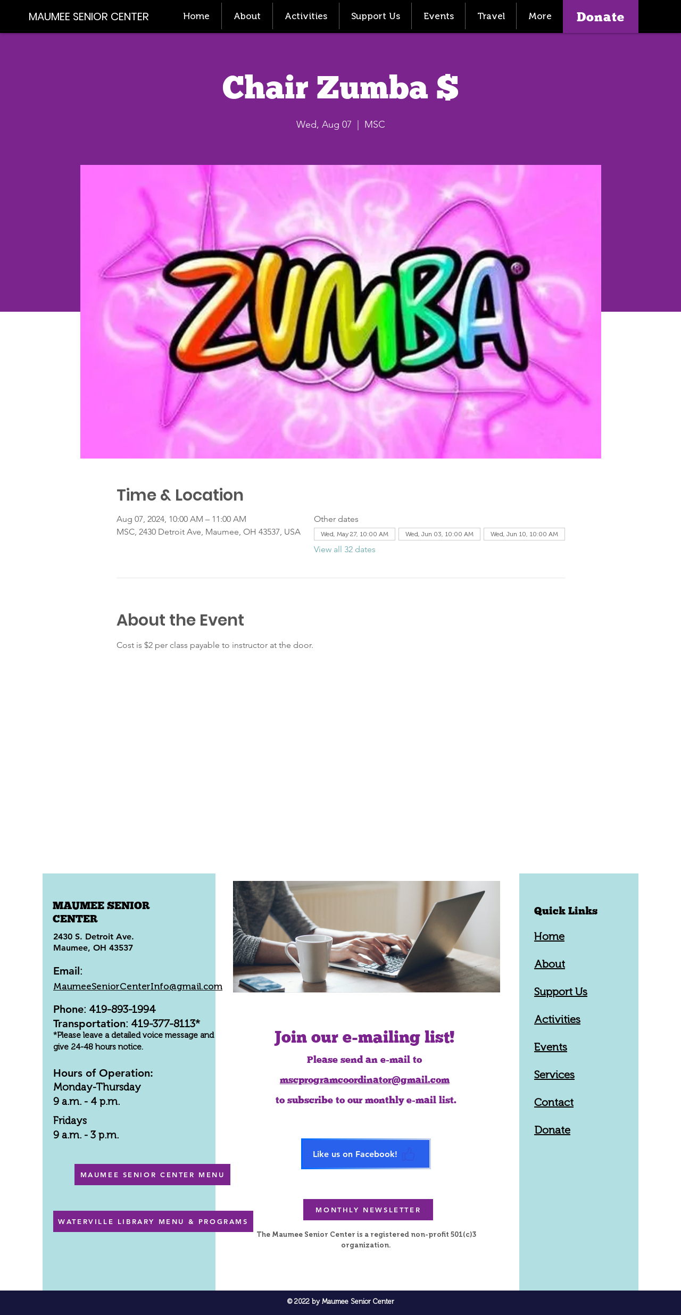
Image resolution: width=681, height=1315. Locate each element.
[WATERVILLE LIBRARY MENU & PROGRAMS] (153, 1221)
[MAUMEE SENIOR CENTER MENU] (152, 1174)
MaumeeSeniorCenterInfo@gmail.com (137, 986)
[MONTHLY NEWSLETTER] (368, 1209)
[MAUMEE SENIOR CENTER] (95, 16)
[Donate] (600, 16)
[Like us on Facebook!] (366, 1153)
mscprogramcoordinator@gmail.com (365, 1079)
